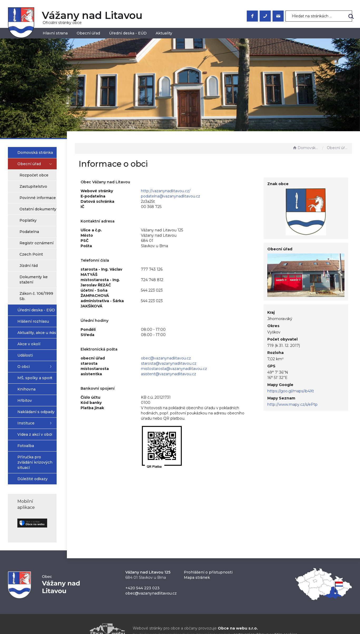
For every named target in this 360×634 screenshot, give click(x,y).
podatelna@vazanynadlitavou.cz (194, 196)
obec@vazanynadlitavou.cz (190, 358)
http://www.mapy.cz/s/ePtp (303, 398)
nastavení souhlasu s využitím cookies (265, 622)
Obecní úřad (88, 33)
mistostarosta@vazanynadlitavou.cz (198, 368)
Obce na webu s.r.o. (238, 615)
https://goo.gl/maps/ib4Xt (301, 385)
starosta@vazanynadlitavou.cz (192, 363)
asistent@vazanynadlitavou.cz (192, 374)
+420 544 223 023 (142, 575)
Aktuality (164, 33)
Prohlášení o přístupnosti (208, 559)
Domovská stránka (306, 147)
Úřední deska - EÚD (128, 33)
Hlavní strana (55, 33)
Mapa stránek (197, 565)
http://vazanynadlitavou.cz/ (189, 191)
